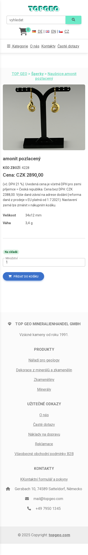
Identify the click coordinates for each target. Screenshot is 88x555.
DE (37, 31)
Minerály (44, 389)
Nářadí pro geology (44, 360)
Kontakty (48, 46)
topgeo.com (59, 535)
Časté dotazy (68, 46)
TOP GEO (19, 74)
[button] (17, 46)
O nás (34, 46)
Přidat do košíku (23, 276)
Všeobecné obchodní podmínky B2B (44, 454)
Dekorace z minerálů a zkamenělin (44, 370)
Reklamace (44, 444)
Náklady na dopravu (44, 434)
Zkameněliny (44, 379)
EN (51, 31)
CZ (64, 31)
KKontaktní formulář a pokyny (44, 479)
